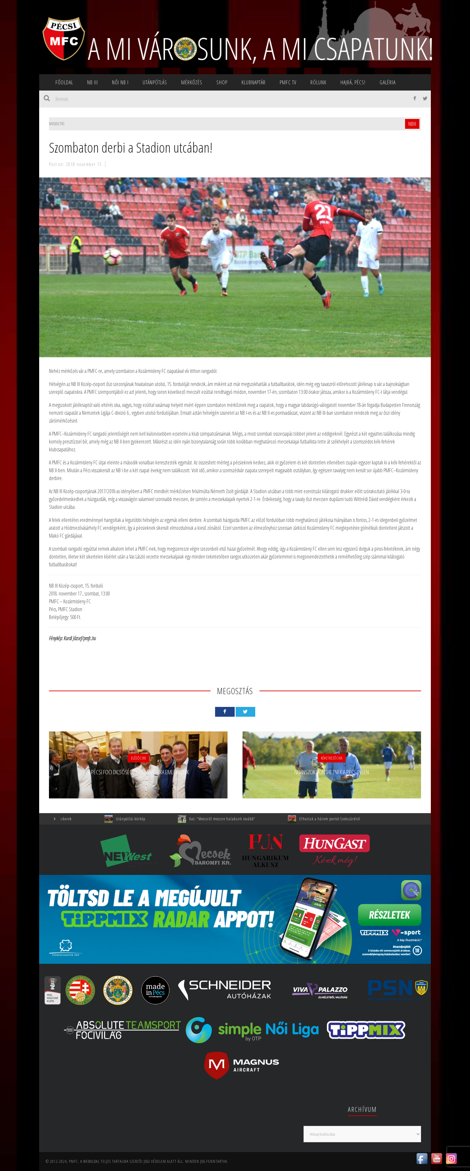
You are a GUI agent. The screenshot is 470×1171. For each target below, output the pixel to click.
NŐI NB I (120, 82)
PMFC (73, 1161)
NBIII (412, 123)
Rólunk (318, 82)
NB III (92, 82)
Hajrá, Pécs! (353, 82)
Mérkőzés (191, 82)
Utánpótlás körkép (142, 819)
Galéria (388, 82)
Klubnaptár (254, 82)
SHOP (221, 82)
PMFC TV (288, 82)
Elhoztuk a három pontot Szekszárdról (341, 819)
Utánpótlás (155, 82)
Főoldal (64, 82)
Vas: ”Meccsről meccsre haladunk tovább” (234, 819)
